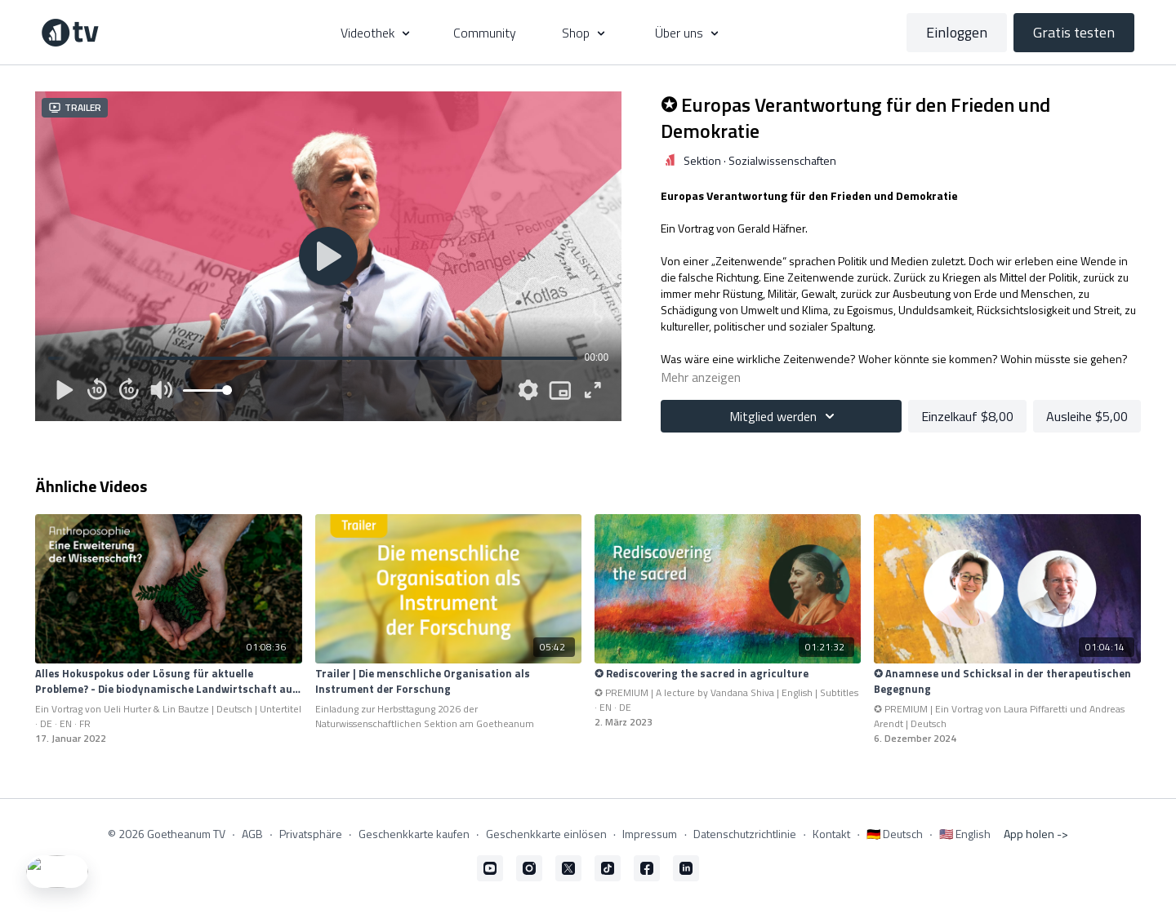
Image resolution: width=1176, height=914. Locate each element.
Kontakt (831, 833)
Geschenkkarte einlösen (546, 833)
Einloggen (956, 32)
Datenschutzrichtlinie (744, 833)
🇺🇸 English (965, 833)
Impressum (649, 833)
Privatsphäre (310, 833)
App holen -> (1036, 833)
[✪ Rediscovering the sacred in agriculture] (728, 674)
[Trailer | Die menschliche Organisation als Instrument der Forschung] (448, 682)
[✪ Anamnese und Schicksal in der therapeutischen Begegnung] (1007, 682)
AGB (252, 833)
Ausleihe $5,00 (1087, 416)
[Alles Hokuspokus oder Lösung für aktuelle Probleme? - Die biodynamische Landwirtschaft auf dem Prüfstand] (168, 682)
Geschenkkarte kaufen (414, 833)
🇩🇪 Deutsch (894, 833)
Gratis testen (1074, 32)
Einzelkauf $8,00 (967, 416)
